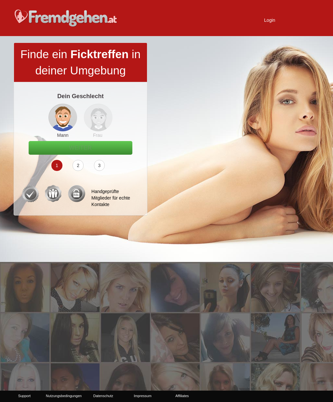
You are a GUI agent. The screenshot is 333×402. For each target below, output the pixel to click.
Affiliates (182, 396)
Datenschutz (103, 396)
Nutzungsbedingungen (64, 396)
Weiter (80, 148)
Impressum (142, 396)
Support (24, 396)
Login (269, 20)
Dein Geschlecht (80, 96)
